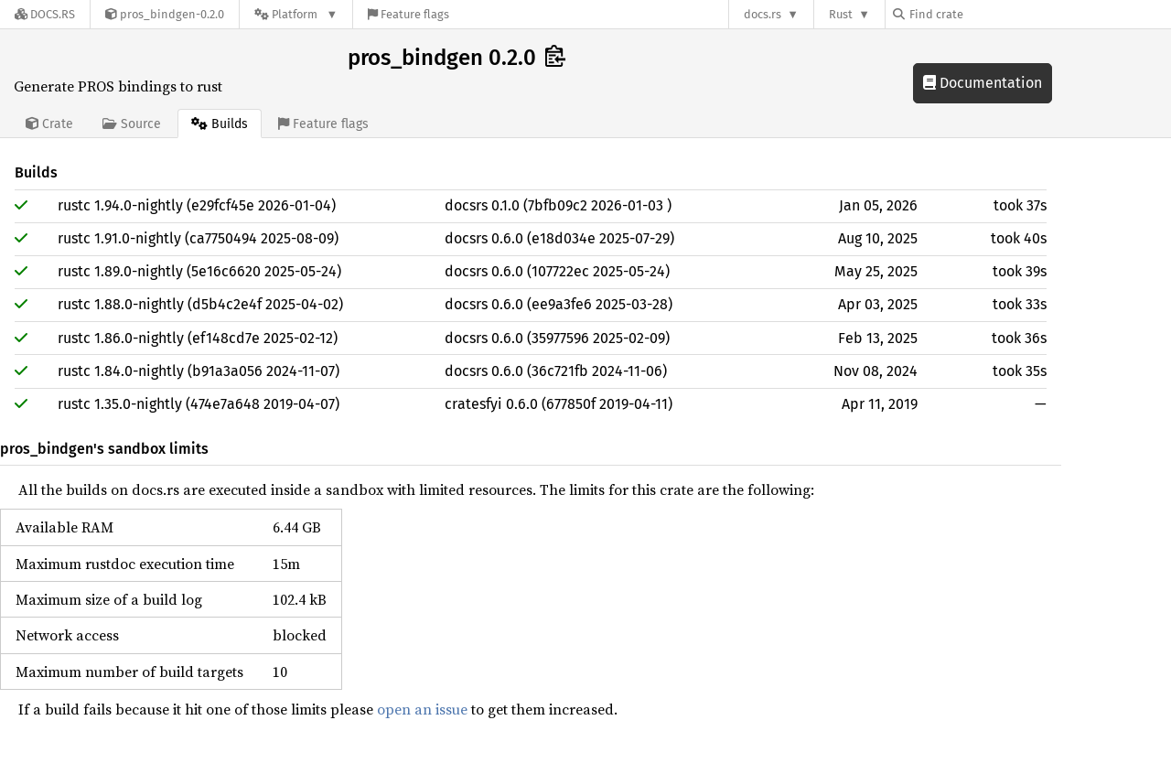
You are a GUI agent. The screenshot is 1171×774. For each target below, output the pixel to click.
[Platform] (296, 14)
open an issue (422, 709)
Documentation (982, 82)
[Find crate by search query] (984, 14)
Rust (841, 14)
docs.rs (762, 14)
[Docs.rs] (45, 14)
